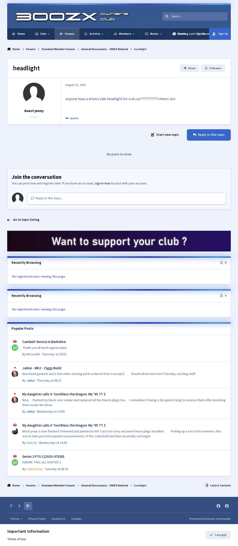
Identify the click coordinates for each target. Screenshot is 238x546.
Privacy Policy (37, 519)
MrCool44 (33, 354)
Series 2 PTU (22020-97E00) (43, 456)
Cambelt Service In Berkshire (44, 341)
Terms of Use (16, 539)
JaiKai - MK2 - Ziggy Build (41, 368)
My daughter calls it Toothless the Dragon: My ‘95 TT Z (64, 394)
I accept (218, 535)
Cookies (76, 519)
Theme (16, 519)
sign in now (102, 183)
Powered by (210, 519)
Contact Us (59, 519)
